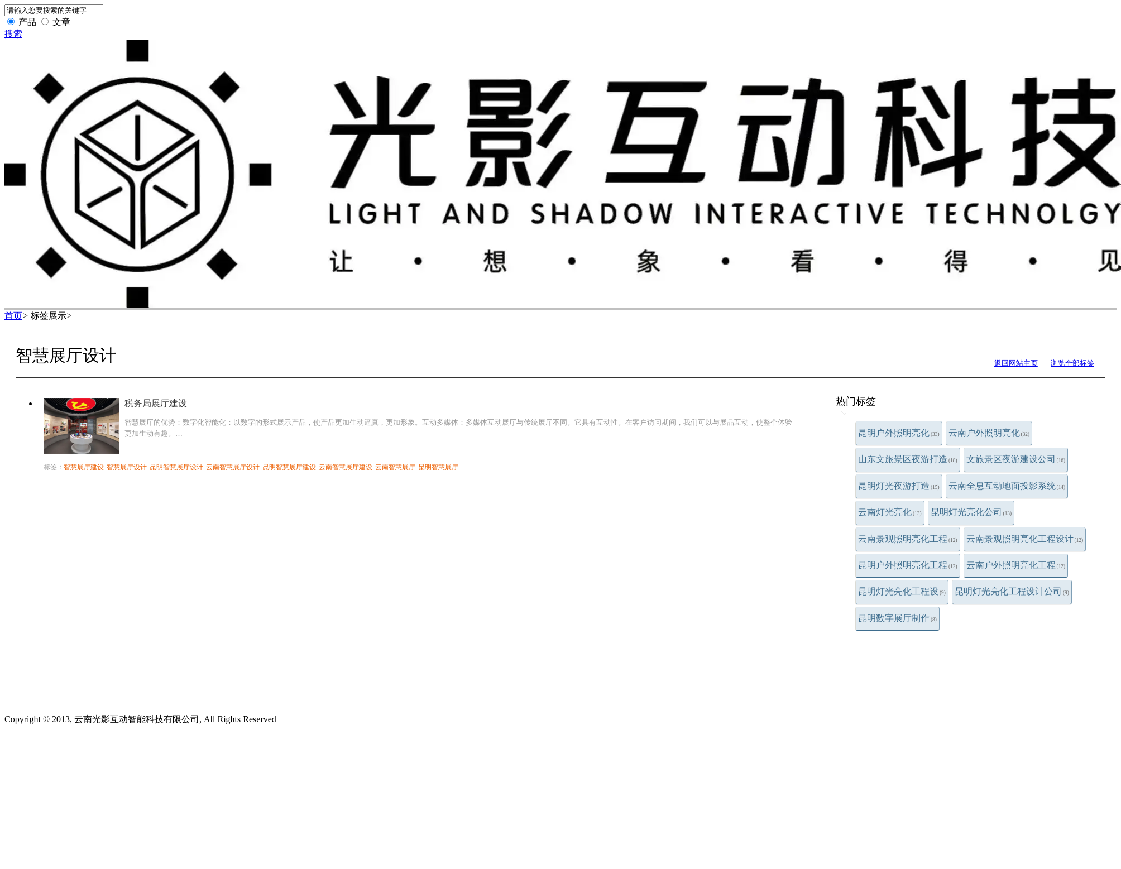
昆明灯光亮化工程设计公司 (1012, 591)
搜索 (13, 34)
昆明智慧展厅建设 (289, 467)
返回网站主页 (1016, 363)
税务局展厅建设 (155, 403)
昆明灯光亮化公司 (971, 512)
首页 (13, 315)
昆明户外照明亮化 (899, 433)
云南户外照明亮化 (989, 433)
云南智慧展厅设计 (233, 467)
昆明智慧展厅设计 (176, 467)
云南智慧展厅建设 (345, 467)
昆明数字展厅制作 (897, 618)
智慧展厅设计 (127, 467)
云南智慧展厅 (395, 467)
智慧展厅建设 (84, 467)
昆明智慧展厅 (438, 467)
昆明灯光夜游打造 (899, 486)
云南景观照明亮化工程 (907, 539)
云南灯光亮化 (890, 512)
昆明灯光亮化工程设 (902, 591)
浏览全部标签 (1072, 363)
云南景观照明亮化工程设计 (1025, 539)
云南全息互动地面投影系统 (1007, 486)
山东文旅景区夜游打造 (907, 459)
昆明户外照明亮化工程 (907, 565)
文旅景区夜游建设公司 (1016, 459)
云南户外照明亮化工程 (1016, 565)
